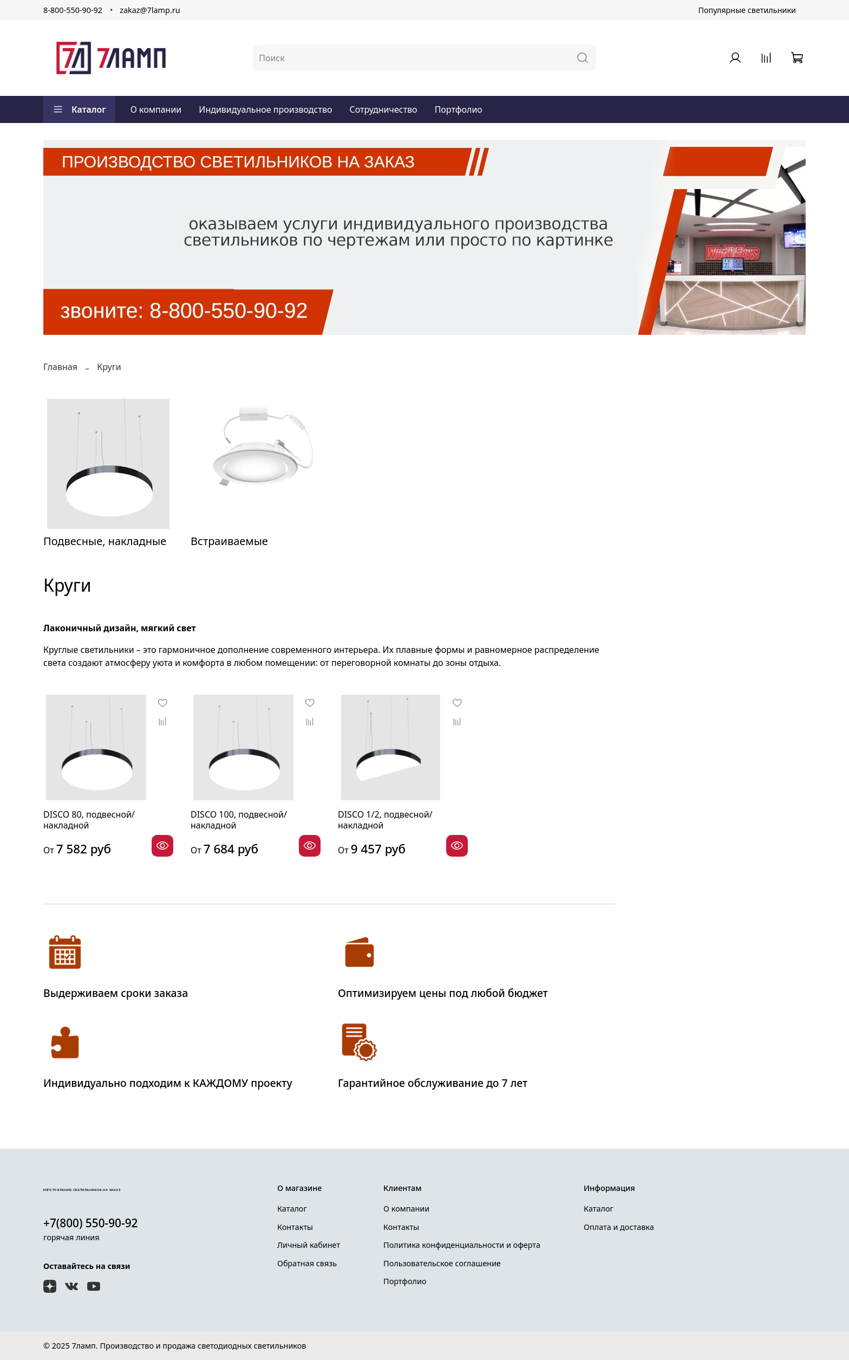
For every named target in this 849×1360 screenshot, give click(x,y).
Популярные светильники (747, 10)
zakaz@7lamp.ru (150, 10)
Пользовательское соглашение (442, 1263)
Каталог (79, 109)
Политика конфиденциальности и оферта (461, 1245)
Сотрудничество (383, 109)
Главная (60, 367)
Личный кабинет (308, 1245)
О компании (156, 109)
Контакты (295, 1227)
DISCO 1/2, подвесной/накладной (385, 819)
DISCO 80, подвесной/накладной (89, 819)
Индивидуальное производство (265, 109)
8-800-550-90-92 (72, 10)
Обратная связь (307, 1263)
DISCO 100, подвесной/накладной (239, 819)
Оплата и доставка (619, 1227)
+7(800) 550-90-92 (90, 1223)
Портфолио (458, 109)
